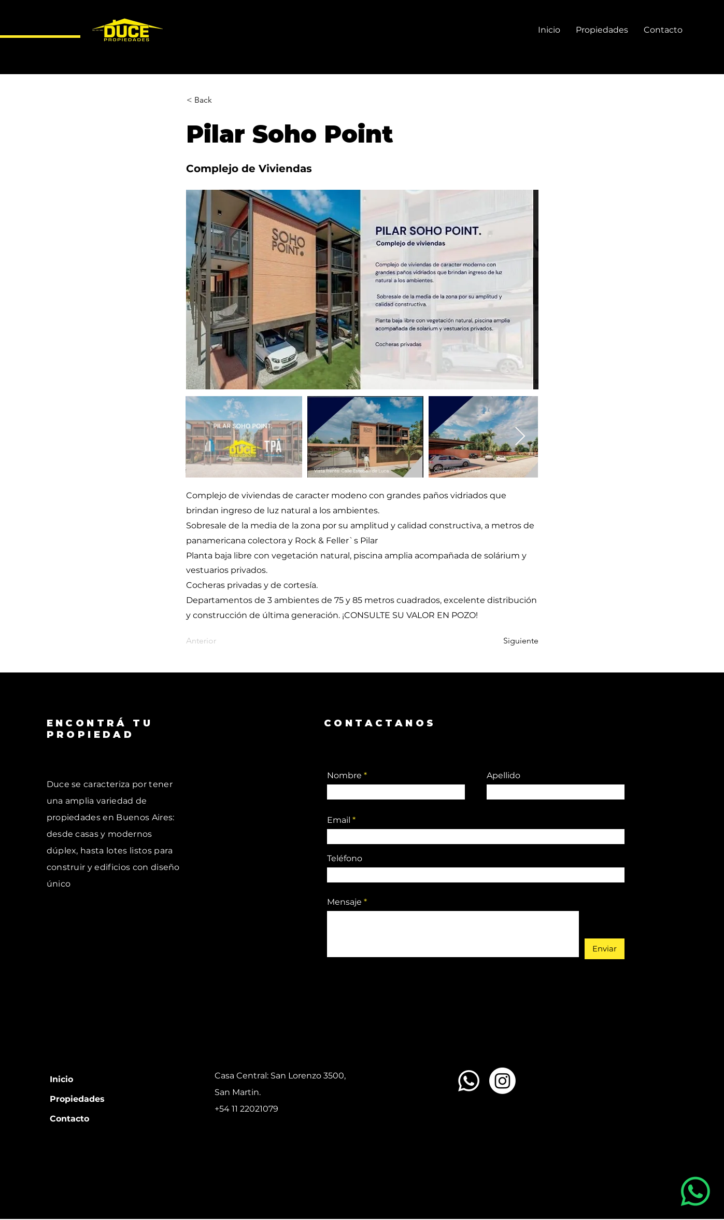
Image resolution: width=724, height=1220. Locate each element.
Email (338, 820)
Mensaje (344, 902)
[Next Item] (520, 437)
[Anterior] (220, 641)
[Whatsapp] (469, 1081)
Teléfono (344, 858)
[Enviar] (604, 948)
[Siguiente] (512, 641)
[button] (221, 100)
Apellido (503, 776)
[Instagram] (502, 1081)
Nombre (344, 776)
